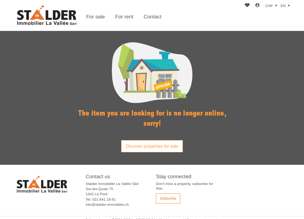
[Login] (257, 6)
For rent (124, 16)
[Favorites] (247, 6)
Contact (152, 16)
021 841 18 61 (104, 199)
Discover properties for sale (152, 146)
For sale (95, 16)
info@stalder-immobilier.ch (107, 205)
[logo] (46, 15)
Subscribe (168, 198)
